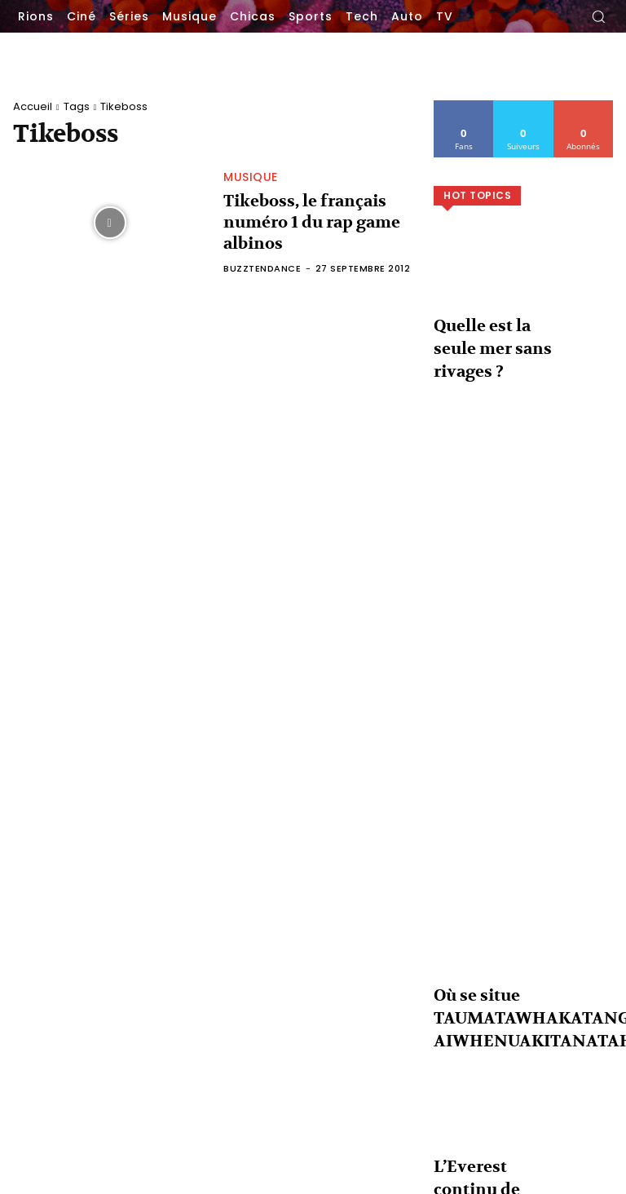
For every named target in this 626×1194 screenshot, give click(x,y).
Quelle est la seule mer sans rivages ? (563, 1019)
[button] (598, 16)
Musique (250, 191)
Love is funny (314, 1011)
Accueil (32, 106)
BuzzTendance (262, 253)
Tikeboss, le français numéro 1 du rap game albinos (317, 222)
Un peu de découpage (332, 1098)
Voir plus (523, 898)
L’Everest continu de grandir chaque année (564, 1145)
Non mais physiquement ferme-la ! (364, 1074)
